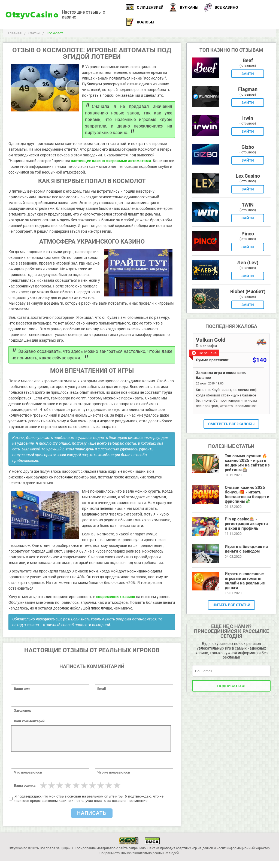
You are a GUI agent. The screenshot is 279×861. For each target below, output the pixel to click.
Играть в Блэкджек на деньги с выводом (246, 549)
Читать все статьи (231, 605)
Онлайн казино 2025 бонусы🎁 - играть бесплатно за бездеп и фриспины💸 (247, 494)
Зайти (247, 74)
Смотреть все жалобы (231, 424)
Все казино (221, 7)
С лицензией (144, 7)
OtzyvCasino (32, 15)
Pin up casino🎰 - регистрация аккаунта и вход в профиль (246, 524)
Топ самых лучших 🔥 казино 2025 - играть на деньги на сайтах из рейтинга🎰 (247, 462)
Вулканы (183, 7)
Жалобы (140, 22)
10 (117, 785)
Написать (92, 813)
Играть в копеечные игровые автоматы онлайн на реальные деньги (245, 580)
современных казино (115, 597)
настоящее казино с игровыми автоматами (111, 161)
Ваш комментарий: (30, 721)
